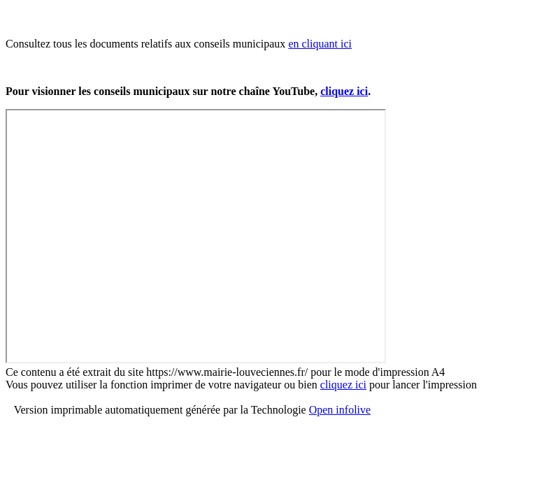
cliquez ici (343, 385)
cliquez (344, 91)
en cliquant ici (320, 44)
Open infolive (340, 410)
